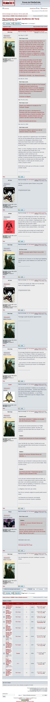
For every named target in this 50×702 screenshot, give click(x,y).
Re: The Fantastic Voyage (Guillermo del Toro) (36, 179)
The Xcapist (18, 644)
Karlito (40, 654)
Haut (4, 176)
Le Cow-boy (40, 628)
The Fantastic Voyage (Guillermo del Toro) (20, 19)
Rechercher (44, 8)
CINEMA (12, 15)
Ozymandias (40, 622)
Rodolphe (40, 664)
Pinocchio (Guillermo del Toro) (9, 622)
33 (6, 640)
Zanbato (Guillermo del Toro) (9, 617)
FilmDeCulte (33, 8)
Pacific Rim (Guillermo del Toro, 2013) (9, 634)
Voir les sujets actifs (23, 13)
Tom (16, 20)
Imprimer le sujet (7, 26)
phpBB (20, 697)
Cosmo (18, 653)
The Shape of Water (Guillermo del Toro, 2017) (9, 672)
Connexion (6, 8)
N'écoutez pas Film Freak (25, 545)
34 (8, 640)
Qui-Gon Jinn (40, 617)
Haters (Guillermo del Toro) (9, 612)
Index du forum (6, 15)
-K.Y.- (18, 663)
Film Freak (11, 20)
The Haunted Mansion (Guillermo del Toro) (9, 628)
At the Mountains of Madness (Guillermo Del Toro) (9, 645)
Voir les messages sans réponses (10, 13)
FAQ (38, 8)
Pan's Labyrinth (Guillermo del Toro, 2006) (9, 661)
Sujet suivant (44, 26)
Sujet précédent (36, 26)
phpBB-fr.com (28, 699)
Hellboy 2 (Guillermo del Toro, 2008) (9, 651)
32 (10, 639)
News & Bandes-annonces (21, 15)
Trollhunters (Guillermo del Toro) (9, 607)
